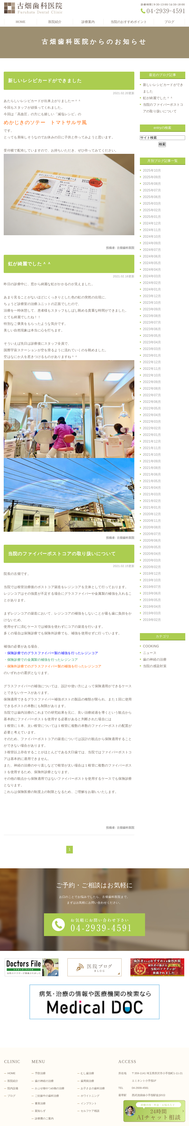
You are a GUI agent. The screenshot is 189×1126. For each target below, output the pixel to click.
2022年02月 (152, 428)
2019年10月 (152, 580)
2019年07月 (152, 587)
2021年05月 (152, 481)
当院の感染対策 (155, 666)
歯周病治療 (87, 1054)
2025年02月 (152, 210)
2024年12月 (152, 223)
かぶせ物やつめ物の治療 (49, 1061)
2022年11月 (152, 368)
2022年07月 (152, 395)
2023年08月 (152, 316)
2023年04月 (152, 342)
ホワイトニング (90, 1069)
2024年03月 (152, 276)
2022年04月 (152, 415)
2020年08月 (152, 527)
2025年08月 (152, 183)
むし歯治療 (87, 1046)
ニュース (149, 653)
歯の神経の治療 (155, 659)
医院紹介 (12, 1054)
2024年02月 (152, 283)
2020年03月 (152, 560)
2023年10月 (152, 302)
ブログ (169, 22)
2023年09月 (152, 309)
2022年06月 (152, 401)
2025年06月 (152, 197)
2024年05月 (152, 263)
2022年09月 (152, 382)
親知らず (40, 1084)
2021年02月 (152, 501)
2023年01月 (152, 355)
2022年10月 (152, 375)
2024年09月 (152, 243)
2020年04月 (152, 553)
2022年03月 (152, 421)
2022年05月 (152, 408)
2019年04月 (152, 606)
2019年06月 (152, 593)
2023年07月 (152, 322)
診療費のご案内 (44, 1092)
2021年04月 (152, 487)
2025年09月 (152, 177)
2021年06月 (152, 474)
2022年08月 (152, 388)
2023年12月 (152, 296)
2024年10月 (152, 236)
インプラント (89, 1077)
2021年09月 (152, 461)
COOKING (151, 646)
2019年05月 (152, 600)
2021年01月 (152, 507)
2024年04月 (152, 269)
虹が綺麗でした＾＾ (30, 263)
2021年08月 (152, 468)
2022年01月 (152, 435)
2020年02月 (152, 567)
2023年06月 (152, 329)
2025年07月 (152, 190)
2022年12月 (152, 362)
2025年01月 (152, 216)
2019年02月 (152, 620)
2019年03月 (152, 613)
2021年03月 (152, 494)
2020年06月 (152, 540)
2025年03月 (152, 203)
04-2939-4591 (140, 1061)
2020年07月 (152, 534)
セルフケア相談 (90, 1084)
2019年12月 (152, 573)
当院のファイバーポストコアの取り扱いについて (62, 553)
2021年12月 (152, 441)
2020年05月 (152, 547)
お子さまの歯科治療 (93, 1061)
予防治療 (40, 1046)
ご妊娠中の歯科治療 (47, 1069)
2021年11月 (152, 448)
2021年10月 (152, 454)
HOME (20, 22)
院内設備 (12, 1061)
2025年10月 (152, 170)
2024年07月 (152, 250)
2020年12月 (152, 514)
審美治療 (40, 1077)
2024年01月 (152, 289)
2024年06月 (152, 256)
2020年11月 (152, 520)
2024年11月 (152, 230)
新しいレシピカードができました (45, 80)
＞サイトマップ (12, 1120)
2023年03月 (152, 349)
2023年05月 (152, 335)
